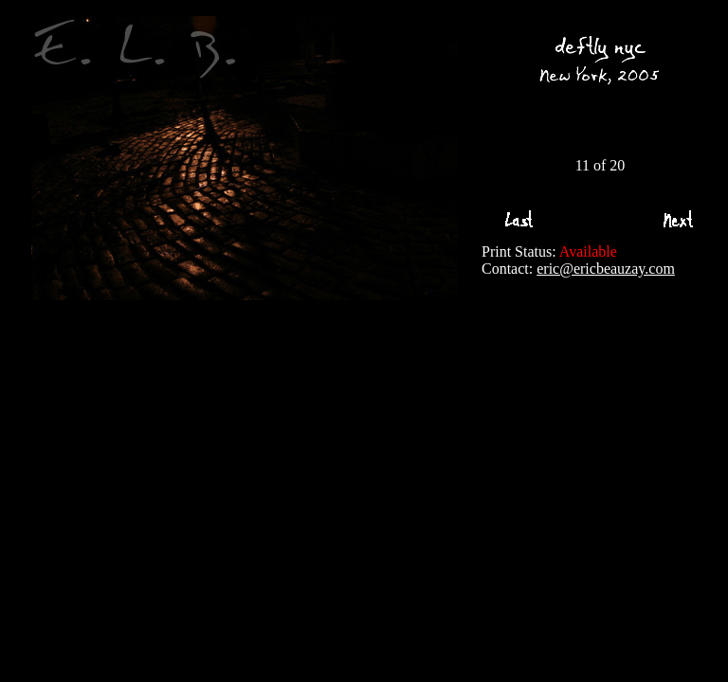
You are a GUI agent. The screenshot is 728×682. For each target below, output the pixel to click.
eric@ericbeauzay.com (606, 268)
